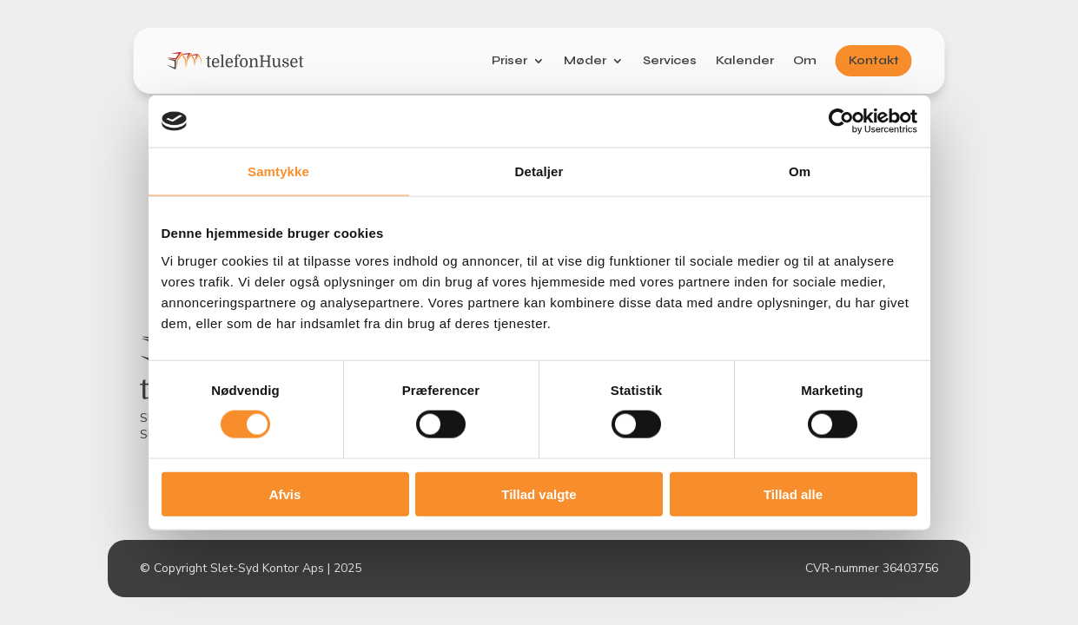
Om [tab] (799, 171)
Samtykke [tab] (278, 171)
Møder (585, 60)
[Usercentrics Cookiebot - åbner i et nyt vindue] (841, 122)
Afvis (285, 493)
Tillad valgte (538, 493)
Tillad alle (793, 493)
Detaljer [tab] (539, 171)
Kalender (745, 60)
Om (805, 60)
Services (670, 60)
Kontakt (874, 60)
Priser (509, 60)
